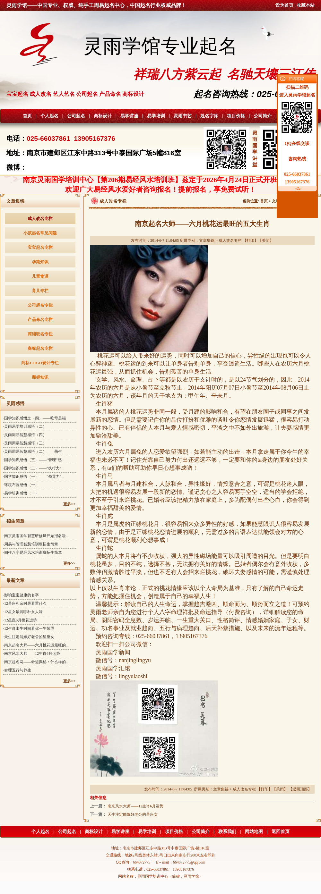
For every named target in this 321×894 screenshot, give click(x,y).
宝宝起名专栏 (40, 247)
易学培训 (156, 116)
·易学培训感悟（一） (21, 493)
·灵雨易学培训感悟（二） (25, 426)
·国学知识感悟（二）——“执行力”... (34, 468)
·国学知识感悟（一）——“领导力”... (34, 476)
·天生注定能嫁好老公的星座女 (28, 637)
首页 (27, 116)
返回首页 (281, 831)
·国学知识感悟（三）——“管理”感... (34, 460)
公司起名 (76, 116)
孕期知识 (40, 261)
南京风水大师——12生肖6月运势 (135, 806)
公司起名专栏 (40, 305)
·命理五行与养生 (17, 670)
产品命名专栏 (40, 319)
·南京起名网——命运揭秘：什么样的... (36, 662)
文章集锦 (206, 240)
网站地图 (254, 831)
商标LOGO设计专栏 (40, 362)
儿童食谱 (40, 276)
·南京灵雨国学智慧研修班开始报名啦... (36, 536)
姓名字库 (209, 116)
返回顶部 (300, 789)
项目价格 (236, 116)
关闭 (266, 240)
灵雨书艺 (183, 116)
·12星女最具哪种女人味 (23, 612)
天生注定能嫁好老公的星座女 (133, 814)
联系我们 (227, 831)
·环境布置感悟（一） (21, 485)
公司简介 (263, 116)
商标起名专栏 (40, 348)
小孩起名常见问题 (40, 233)
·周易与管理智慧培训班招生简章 (30, 544)
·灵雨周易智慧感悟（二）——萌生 (32, 451)
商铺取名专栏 (40, 334)
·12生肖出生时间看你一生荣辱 (28, 628)
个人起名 (49, 116)
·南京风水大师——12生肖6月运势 (31, 653)
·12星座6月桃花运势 (20, 620)
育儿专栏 (40, 290)
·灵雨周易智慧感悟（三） (25, 443)
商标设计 (103, 116)
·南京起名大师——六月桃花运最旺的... (36, 645)
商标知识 (40, 377)
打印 (250, 240)
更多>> (69, 504)
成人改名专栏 (40, 218)
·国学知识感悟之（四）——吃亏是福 (34, 418)
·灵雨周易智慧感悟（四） (25, 435)
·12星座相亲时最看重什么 (25, 603)
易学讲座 (129, 116)
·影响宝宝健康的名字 (21, 595)
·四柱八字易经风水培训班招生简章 (32, 552)
